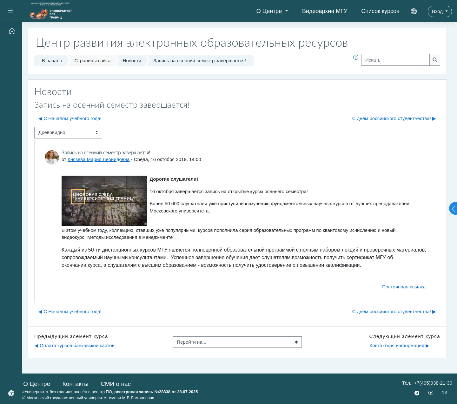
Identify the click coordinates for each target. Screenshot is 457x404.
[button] (357, 61)
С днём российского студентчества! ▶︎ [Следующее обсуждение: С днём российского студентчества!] (394, 118)
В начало (52, 60)
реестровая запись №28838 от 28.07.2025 (156, 391)
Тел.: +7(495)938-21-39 (427, 383)
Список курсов (380, 11)
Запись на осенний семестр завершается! (199, 60)
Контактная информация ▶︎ (399, 345)
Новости (132, 60)
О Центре (270, 11)
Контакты (76, 383)
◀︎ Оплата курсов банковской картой (75, 345)
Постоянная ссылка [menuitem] (404, 286)
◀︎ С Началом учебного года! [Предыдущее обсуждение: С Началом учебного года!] (70, 118)
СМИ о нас (116, 383)
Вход (438, 11)
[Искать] (395, 60)
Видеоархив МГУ (324, 11)
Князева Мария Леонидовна (98, 159)
